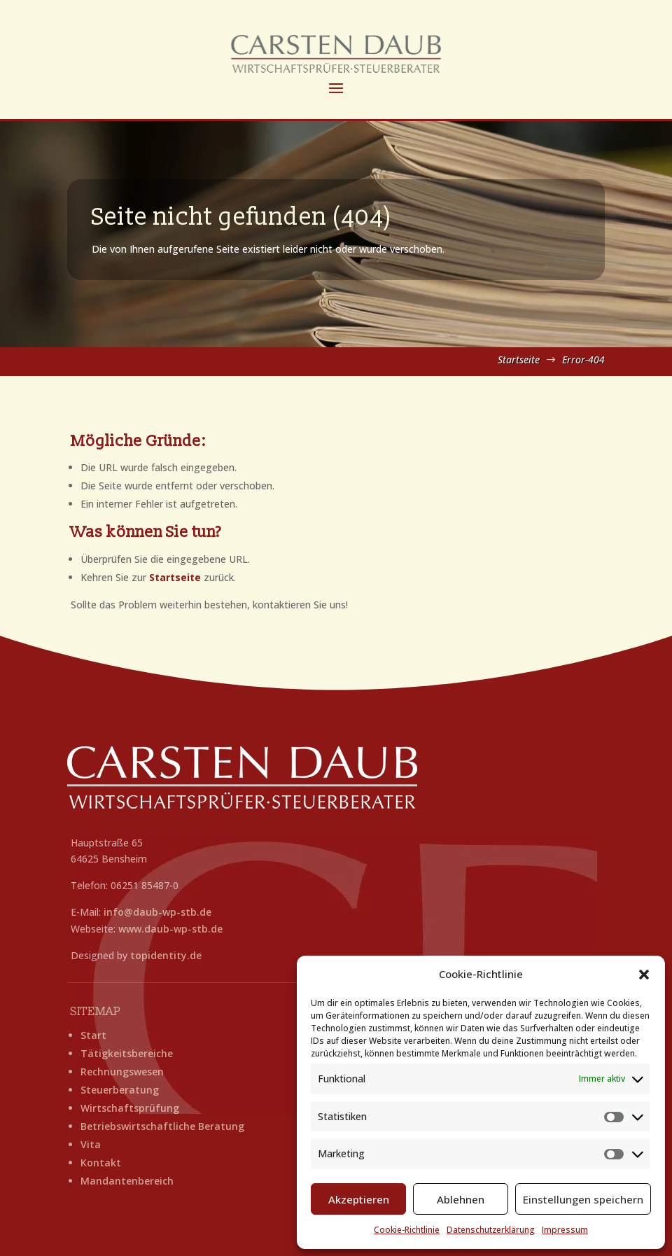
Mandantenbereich (127, 1180)
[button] (644, 975)
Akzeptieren (358, 1199)
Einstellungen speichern (583, 1199)
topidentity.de (166, 955)
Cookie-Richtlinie (407, 1230)
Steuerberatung (119, 1089)
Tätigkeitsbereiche (126, 1053)
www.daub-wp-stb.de (170, 928)
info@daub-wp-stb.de (157, 912)
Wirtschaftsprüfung (129, 1108)
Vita (90, 1144)
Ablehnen (460, 1199)
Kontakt (100, 1162)
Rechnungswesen (122, 1071)
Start (93, 1035)
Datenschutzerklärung (491, 1230)
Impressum (565, 1230)
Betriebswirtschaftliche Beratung (162, 1126)
